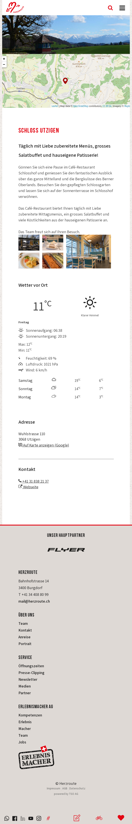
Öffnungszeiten (31, 665)
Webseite (28, 486)
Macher (24, 728)
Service (25, 657)
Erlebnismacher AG (35, 706)
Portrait (24, 643)
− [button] (4, 64)
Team (23, 623)
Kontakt (25, 630)
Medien (24, 686)
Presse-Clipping (31, 672)
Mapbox (128, 106)
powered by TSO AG (66, 794)
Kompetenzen (30, 715)
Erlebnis (25, 721)
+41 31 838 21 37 (33, 481)
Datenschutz (77, 788)
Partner (24, 692)
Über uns (26, 614)
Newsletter (27, 679)
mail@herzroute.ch (34, 601)
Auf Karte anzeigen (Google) (43, 445)
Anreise (24, 636)
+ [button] (4, 59)
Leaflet (55, 106)
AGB (64, 788)
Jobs (22, 742)
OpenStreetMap (80, 106)
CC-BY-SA (107, 106)
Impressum (53, 788)
